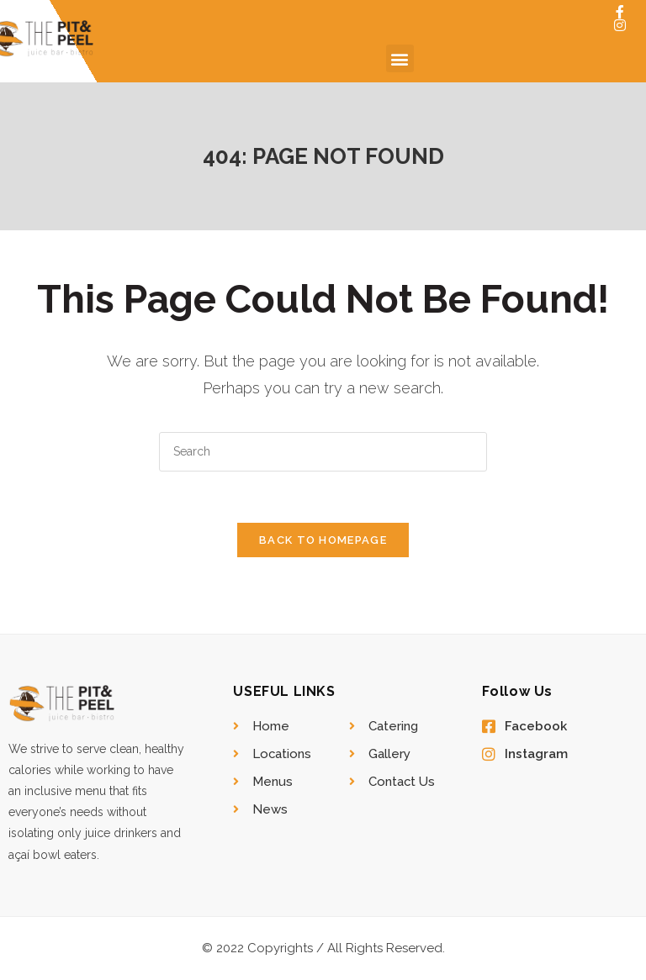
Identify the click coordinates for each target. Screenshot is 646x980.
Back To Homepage (323, 540)
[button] (400, 58)
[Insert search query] (323, 452)
